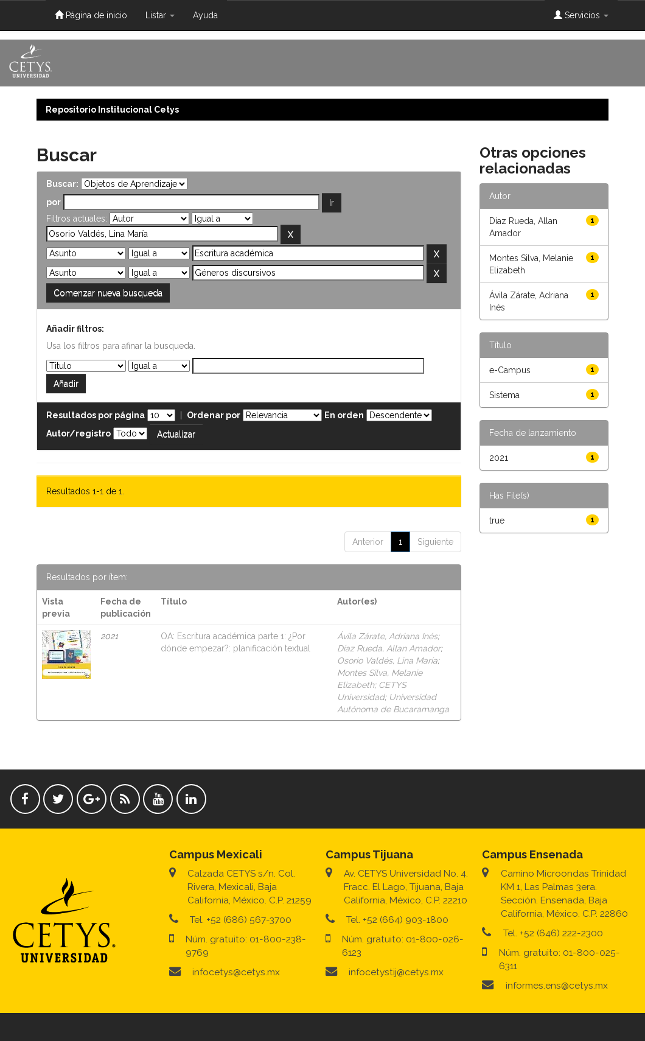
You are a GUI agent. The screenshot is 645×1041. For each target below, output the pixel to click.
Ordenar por (213, 415)
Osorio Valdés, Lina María (387, 660)
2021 (498, 458)
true (496, 520)
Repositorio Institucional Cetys (112, 109)
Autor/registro (78, 433)
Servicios (581, 15)
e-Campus (510, 370)
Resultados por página (95, 415)
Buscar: (62, 184)
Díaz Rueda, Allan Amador (389, 648)
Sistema (504, 395)
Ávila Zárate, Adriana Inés (387, 636)
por (53, 202)
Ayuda (205, 15)
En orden (344, 415)
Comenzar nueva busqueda (108, 293)
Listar (160, 15)
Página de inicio (91, 15)
